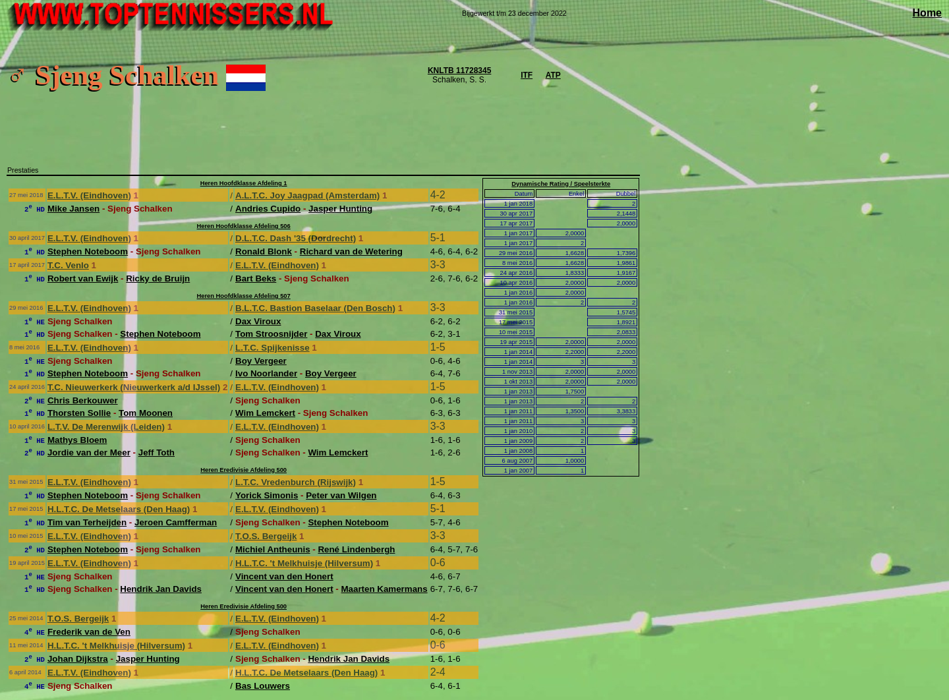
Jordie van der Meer (88, 452)
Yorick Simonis (266, 495)
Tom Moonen (146, 413)
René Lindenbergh (356, 549)
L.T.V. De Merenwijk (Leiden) (106, 427)
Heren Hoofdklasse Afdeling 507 (244, 296)
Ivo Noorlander (266, 373)
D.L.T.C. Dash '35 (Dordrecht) (295, 238)
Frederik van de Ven (88, 632)
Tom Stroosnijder (271, 334)
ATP (553, 75)
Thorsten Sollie (79, 413)
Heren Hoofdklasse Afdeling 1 (243, 183)
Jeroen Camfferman (175, 522)
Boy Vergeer (261, 361)
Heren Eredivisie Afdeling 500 (243, 470)
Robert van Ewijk (82, 278)
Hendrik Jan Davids (161, 589)
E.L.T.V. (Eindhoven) (89, 195)
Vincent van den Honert (284, 576)
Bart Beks (255, 278)
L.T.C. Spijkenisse (272, 348)
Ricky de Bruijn (158, 278)
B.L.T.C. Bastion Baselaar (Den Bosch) (315, 308)
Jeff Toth (156, 452)
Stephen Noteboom (87, 251)
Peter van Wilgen (341, 495)
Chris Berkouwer (82, 400)
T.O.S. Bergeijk (266, 536)
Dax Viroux (258, 321)
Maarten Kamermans (384, 589)
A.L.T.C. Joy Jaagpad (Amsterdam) (307, 195)
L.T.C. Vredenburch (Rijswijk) (295, 482)
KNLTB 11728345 (460, 70)
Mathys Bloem (77, 440)
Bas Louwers (262, 686)
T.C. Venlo (68, 265)
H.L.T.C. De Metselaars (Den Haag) (118, 509)
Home (927, 12)
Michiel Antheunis (272, 549)
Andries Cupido (268, 209)
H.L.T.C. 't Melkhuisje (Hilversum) (304, 563)
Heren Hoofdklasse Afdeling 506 (244, 226)
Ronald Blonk (263, 251)
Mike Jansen (73, 209)
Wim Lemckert (265, 413)
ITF (526, 75)
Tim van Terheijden (87, 522)
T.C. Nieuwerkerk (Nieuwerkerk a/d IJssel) (133, 387)
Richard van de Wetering (351, 251)
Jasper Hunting (340, 209)
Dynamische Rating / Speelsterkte (560, 184)
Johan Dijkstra (77, 659)
